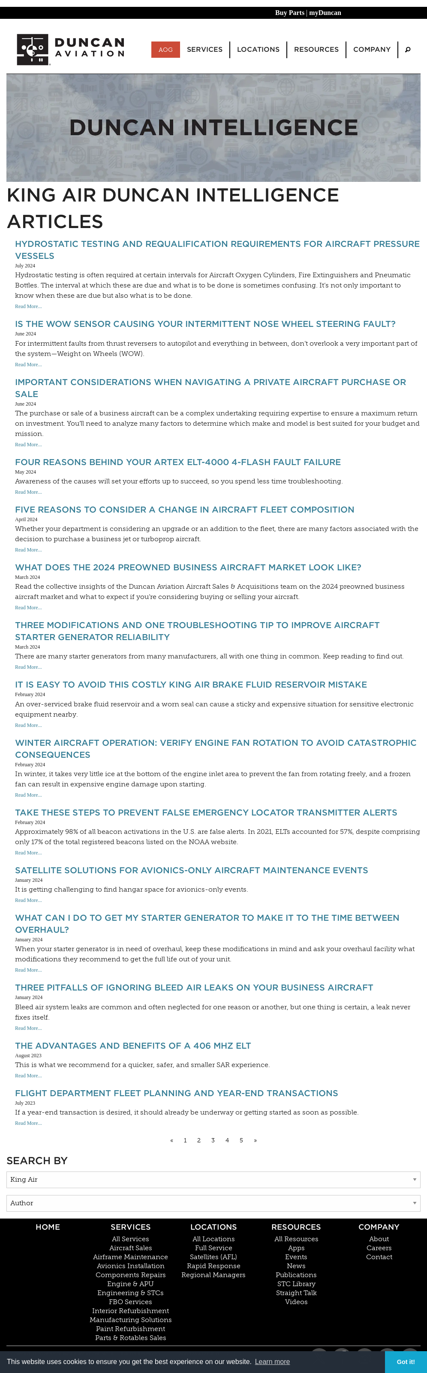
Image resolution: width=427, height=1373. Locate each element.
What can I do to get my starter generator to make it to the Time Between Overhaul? (207, 924)
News (296, 1266)
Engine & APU (130, 1284)
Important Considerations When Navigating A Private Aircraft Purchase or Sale (210, 388)
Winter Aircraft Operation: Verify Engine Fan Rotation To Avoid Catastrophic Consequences (216, 749)
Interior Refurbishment (130, 1311)
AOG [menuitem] (166, 49)
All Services (130, 1239)
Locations (213, 1226)
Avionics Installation (131, 1266)
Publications (296, 1275)
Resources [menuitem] (316, 49)
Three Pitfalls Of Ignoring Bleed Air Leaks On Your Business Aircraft (194, 987)
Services (131, 1226)
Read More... (28, 306)
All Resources (296, 1239)
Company (379, 1226)
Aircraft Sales (130, 1248)
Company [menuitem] (372, 49)
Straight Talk (296, 1293)
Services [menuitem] (205, 49)
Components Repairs (131, 1275)
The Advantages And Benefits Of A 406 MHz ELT (133, 1046)
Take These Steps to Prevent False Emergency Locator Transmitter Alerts (206, 812)
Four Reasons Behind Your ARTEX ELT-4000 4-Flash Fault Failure (178, 462)
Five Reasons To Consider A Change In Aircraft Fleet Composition (185, 509)
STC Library (296, 1284)
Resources (296, 1226)
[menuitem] (407, 50)
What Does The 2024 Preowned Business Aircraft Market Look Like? (188, 567)
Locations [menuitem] (258, 49)
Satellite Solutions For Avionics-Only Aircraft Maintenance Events (191, 870)
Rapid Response (214, 1266)
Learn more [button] (272, 1361)
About (379, 1239)
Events (296, 1257)
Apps (296, 1248)
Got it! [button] (406, 1361)
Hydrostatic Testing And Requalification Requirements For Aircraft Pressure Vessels (217, 250)
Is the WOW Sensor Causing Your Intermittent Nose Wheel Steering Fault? (205, 324)
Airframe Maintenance (130, 1257)
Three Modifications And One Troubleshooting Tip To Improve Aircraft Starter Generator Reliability (197, 631)
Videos (296, 1302)
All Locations (213, 1239)
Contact (379, 1257)
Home (48, 1226)
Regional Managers (213, 1275)
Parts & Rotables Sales (130, 1337)
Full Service (213, 1248)
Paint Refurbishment (130, 1329)
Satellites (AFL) (213, 1257)
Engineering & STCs (130, 1293)
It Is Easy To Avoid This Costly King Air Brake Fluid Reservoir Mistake (191, 684)
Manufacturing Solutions (131, 1320)
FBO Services (130, 1302)
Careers (379, 1248)
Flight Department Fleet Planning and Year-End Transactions (176, 1093)
